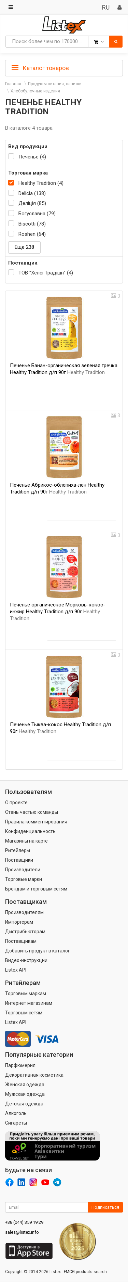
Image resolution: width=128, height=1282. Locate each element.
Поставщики (19, 860)
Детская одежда (24, 1103)
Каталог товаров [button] (40, 68)
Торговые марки (23, 879)
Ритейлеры (17, 850)
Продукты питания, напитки (55, 83)
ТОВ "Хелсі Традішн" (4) (45, 273)
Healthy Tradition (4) (40, 183)
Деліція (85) (32, 203)
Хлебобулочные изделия (35, 91)
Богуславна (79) (37, 213)
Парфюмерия (20, 1065)
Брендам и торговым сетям (36, 889)
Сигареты (16, 1123)
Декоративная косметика (34, 1075)
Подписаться (105, 1207)
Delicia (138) (32, 193)
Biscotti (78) (32, 224)
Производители (22, 869)
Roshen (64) (32, 234)
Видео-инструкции (26, 960)
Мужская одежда (25, 1094)
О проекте (16, 802)
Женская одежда (24, 1084)
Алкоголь (16, 1113)
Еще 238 (24, 247)
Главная (13, 83)
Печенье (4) (32, 157)
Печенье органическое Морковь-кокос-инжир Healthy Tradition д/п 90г (57, 611)
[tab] (64, 67)
